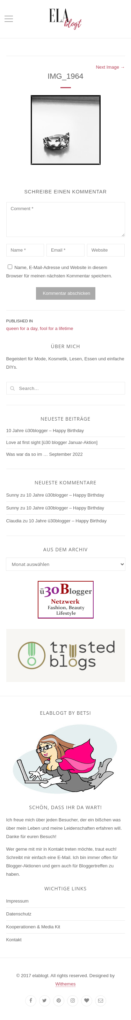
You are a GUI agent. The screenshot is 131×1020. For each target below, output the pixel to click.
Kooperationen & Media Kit (33, 926)
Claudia (14, 520)
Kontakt (14, 939)
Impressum (17, 901)
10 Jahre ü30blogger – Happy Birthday (45, 430)
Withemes (66, 984)
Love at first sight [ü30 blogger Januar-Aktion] (52, 442)
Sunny (12, 495)
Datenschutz (18, 914)
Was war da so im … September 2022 (44, 454)
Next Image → (110, 67)
